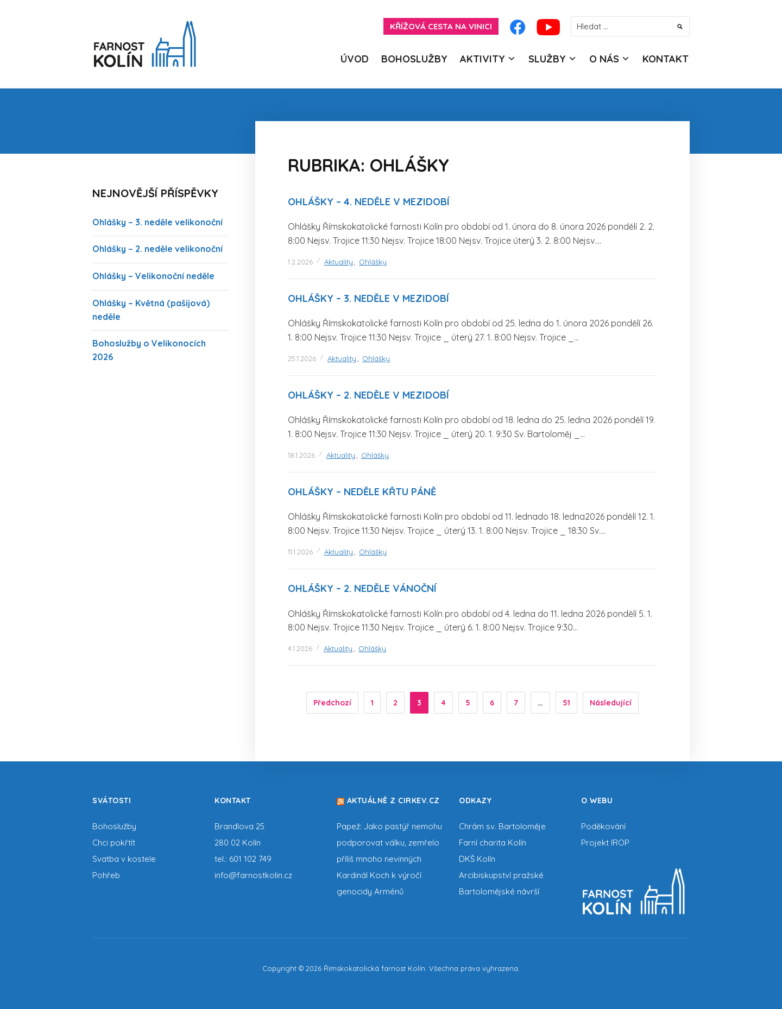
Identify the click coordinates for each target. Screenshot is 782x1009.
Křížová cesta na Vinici (441, 26)
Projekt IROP (605, 842)
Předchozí (332, 703)
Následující (611, 703)
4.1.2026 (300, 648)
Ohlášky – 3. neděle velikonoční (157, 222)
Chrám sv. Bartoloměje (502, 826)
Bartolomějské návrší (499, 891)
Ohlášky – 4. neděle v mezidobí (369, 202)
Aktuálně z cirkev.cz (393, 800)
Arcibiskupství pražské (501, 875)
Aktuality (338, 261)
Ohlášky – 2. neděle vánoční (362, 588)
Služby (547, 59)
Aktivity (482, 59)
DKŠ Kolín (477, 859)
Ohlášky (373, 261)
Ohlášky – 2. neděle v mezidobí (368, 395)
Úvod (354, 59)
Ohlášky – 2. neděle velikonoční (157, 248)
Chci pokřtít (113, 842)
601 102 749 (250, 859)
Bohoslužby (414, 59)
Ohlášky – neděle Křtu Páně (362, 491)
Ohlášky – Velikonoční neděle (153, 275)
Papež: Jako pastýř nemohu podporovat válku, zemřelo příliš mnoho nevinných (389, 842)
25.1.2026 (302, 358)
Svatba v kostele (124, 859)
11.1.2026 (300, 551)
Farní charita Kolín (492, 842)
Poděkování (603, 826)
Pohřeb (106, 875)
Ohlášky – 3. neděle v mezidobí (368, 298)
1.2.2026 (300, 261)
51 (566, 703)
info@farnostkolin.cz (253, 875)
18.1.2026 (301, 455)
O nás (604, 59)
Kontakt (665, 59)
